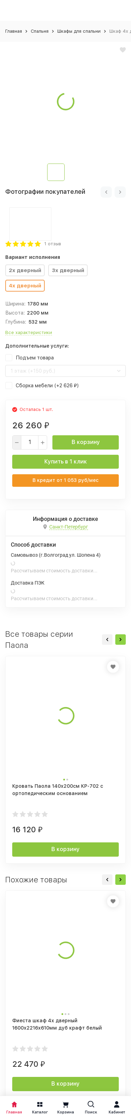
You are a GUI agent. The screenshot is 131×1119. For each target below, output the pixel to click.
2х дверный (25, 270)
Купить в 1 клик (65, 461)
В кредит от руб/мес (65, 480)
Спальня (40, 31)
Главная (13, 31)
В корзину (86, 442)
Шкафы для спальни (79, 31)
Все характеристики (28, 332)
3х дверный (68, 270)
